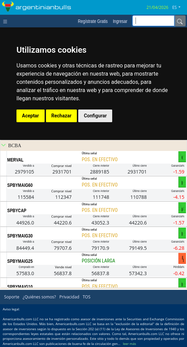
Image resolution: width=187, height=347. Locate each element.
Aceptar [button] (30, 115)
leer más (129, 344)
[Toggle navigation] (6, 21)
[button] (179, 7)
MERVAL (15, 160)
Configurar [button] (95, 115)
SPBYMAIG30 (20, 236)
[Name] (180, 20)
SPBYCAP (16, 210)
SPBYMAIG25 (20, 261)
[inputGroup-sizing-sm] (153, 20)
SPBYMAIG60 (20, 185)
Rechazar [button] (61, 115)
